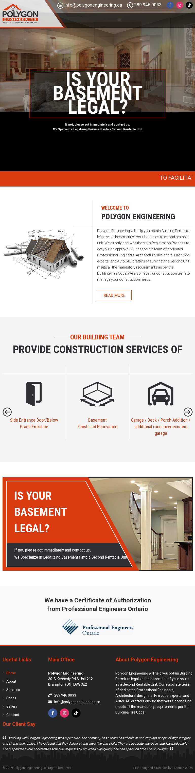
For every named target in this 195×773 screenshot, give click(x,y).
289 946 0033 (144, 5)
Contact (12, 715)
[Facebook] (169, 5)
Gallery (11, 706)
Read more (114, 295)
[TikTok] (189, 5)
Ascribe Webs (183, 768)
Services (13, 690)
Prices (11, 698)
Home (11, 673)
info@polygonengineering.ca (89, 5)
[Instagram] (179, 5)
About (11, 681)
